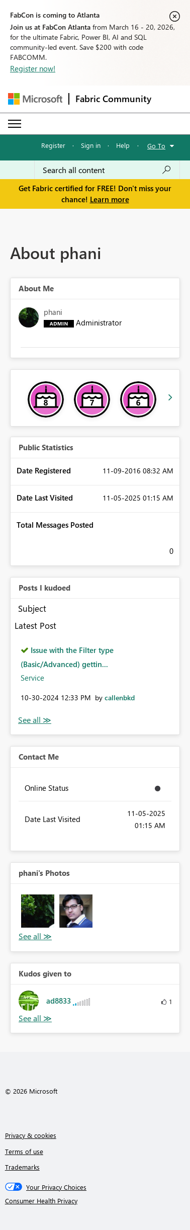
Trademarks (22, 1167)
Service (32, 678)
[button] (37, 911)
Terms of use (24, 1151)
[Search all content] (107, 170)
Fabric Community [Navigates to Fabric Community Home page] (113, 99)
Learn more (109, 199)
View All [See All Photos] (35, 936)
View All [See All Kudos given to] (35, 1018)
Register (53, 145)
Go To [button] (156, 145)
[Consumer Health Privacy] (95, 1201)
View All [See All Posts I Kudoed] (34, 720)
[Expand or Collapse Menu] (14, 123)
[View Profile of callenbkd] (120, 697)
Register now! (32, 68)
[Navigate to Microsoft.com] (35, 99)
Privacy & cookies (30, 1135)
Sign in (91, 145)
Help (123, 145)
